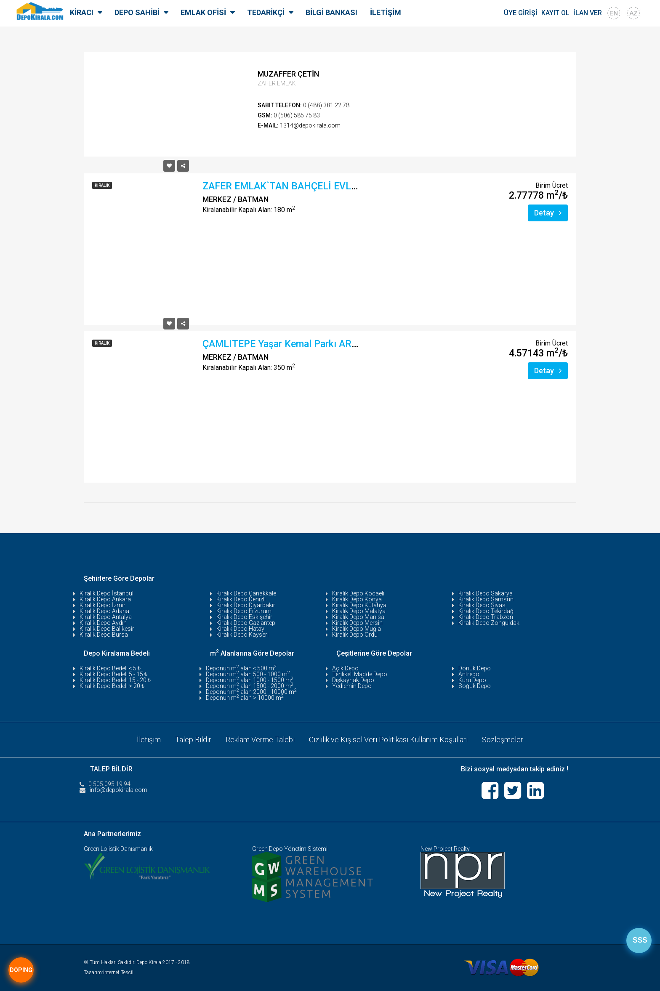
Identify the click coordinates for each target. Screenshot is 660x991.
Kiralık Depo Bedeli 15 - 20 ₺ (115, 680)
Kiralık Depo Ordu (355, 634)
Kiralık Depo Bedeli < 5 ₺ (110, 668)
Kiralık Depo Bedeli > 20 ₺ (112, 686)
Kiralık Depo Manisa (358, 617)
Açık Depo (345, 668)
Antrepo (468, 674)
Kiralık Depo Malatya (359, 611)
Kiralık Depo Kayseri (242, 634)
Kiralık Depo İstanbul (106, 593)
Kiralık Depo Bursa (104, 634)
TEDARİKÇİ (266, 12)
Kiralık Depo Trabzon (485, 617)
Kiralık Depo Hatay (240, 628)
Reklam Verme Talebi (260, 739)
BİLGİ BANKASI (331, 12)
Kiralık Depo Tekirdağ (486, 611)
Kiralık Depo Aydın (103, 622)
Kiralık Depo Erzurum (243, 611)
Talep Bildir (193, 739)
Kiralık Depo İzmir (102, 605)
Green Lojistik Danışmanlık (118, 848)
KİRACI (81, 12)
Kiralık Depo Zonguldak (488, 622)
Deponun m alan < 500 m (241, 668)
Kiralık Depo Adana (104, 611)
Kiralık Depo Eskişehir (244, 617)
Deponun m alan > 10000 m (245, 697)
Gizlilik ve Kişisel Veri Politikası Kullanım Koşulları (388, 739)
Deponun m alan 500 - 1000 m (248, 674)
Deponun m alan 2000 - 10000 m (251, 691)
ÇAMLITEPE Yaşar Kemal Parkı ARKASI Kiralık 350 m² (319, 344)
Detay (548, 212)
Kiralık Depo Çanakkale (246, 593)
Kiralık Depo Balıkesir (107, 628)
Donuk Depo (474, 668)
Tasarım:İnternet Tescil (108, 972)
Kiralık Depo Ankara (105, 599)
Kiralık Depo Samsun (486, 599)
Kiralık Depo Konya (357, 599)
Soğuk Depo (474, 686)
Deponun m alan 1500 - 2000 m (249, 686)
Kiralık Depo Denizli (241, 599)
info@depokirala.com (118, 789)
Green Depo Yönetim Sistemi (289, 848)
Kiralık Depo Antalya (106, 617)
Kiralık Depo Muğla (356, 628)
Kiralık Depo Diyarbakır (245, 605)
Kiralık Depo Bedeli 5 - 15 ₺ (113, 674)
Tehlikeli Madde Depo (359, 674)
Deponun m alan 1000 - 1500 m (249, 680)
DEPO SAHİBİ (137, 12)
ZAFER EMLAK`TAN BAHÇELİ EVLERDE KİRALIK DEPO (321, 186)
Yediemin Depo (352, 686)
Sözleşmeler (503, 739)
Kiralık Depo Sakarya (485, 593)
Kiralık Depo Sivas (482, 605)
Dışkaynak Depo (353, 680)
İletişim (149, 739)
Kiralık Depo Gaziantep (245, 622)
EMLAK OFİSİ (203, 12)
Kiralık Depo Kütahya (359, 605)
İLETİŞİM (385, 12)
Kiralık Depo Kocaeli (358, 593)
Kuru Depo (472, 680)
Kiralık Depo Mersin (357, 622)
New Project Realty (445, 848)
